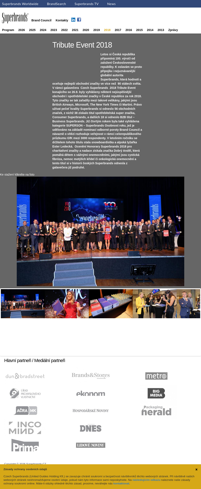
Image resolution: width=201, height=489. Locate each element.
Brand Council (41, 20)
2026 (21, 30)
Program (8, 30)
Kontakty (62, 20)
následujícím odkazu (146, 479)
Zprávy (173, 30)
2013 (161, 30)
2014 (150, 30)
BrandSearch (56, 4)
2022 (64, 30)
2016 (128, 30)
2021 (75, 30)
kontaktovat (121, 483)
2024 (43, 30)
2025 (32, 30)
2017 (118, 30)
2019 (96, 30)
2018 (107, 30)
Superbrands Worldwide (20, 4)
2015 (139, 30)
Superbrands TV (87, 4)
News (111, 4)
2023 (53, 30)
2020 (86, 30)
